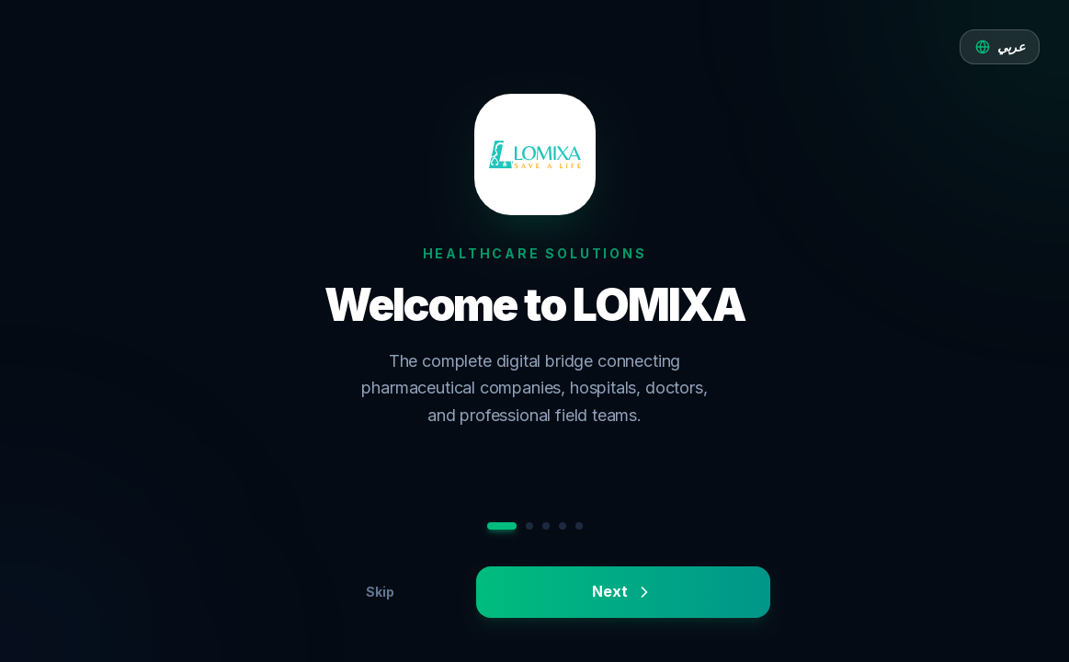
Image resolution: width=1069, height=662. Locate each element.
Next (622, 591)
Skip (379, 591)
